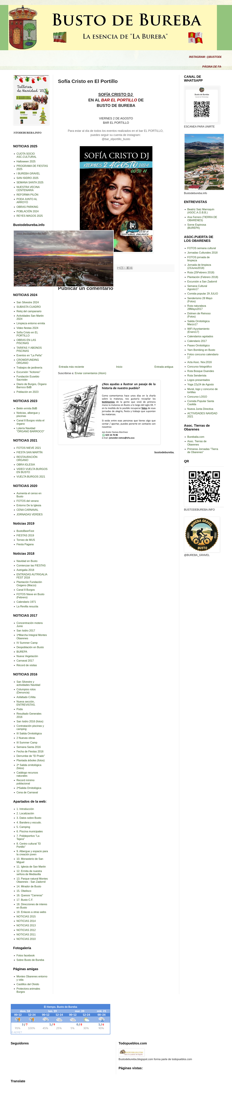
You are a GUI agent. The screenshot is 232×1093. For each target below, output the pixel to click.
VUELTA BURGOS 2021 (31, 476)
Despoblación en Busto (30, 647)
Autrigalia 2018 (25, 570)
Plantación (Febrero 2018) (202, 277)
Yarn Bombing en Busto (201, 350)
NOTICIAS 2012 (26, 930)
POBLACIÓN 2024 (28, 211)
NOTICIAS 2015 (26, 916)
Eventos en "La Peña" (29, 355)
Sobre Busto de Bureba (30, 960)
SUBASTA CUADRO (29, 306)
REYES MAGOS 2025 (30, 215)
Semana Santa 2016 (29, 747)
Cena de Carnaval (27, 792)
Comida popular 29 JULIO (202, 293)
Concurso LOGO (197, 396)
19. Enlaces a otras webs (31, 912)
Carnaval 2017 (25, 660)
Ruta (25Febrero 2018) (200, 272)
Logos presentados (198, 380)
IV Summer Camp (27, 642)
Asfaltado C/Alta (26, 697)
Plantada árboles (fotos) (31, 760)
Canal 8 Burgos (26, 589)
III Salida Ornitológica (29, 733)
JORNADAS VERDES (30, 514)
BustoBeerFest (25, 531)
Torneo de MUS (26, 539)
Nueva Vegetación (27, 656)
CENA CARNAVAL (27, 509)
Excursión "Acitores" (28, 372)
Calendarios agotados (200, 336)
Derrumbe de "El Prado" (31, 756)
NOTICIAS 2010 (26, 939)
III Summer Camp (27, 742)
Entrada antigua (164, 366)
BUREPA (22, 651)
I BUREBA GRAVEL (28, 173)
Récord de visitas (27, 665)
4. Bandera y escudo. (29, 822)
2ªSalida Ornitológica (29, 788)
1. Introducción (25, 809)
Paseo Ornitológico (198, 345)
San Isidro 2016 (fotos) (30, 721)
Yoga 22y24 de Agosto (200, 384)
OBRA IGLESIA (26, 464)
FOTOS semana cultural (201, 248)
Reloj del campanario (29, 311)
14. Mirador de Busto (29, 886)
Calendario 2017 (197, 341)
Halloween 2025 (26, 161)
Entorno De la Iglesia (29, 505)
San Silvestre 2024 (28, 302)
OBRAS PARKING (27, 206)
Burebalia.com (195, 436)
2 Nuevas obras (26, 738)
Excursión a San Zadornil (202, 281)
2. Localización (25, 813)
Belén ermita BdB (27, 408)
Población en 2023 (28, 391)
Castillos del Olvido (28, 984)
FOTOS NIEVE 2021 (29, 447)
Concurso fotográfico (199, 366)
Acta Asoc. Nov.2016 (199, 362)
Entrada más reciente (71, 366)
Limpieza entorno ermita (31, 323)
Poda (20, 709)
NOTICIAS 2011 (26, 934)
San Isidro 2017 (26, 630)
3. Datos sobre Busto (29, 817)
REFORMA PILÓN (27, 194)
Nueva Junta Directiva (200, 409)
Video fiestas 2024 (27, 328)
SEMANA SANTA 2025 (30, 182)
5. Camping (23, 827)
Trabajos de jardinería (29, 367)
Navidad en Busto (27, 561)
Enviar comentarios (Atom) (90, 373)
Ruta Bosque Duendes (200, 371)
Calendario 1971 (26, 601)
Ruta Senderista (196, 375)
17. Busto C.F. (25, 899)
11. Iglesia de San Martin (31, 866)
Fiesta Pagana (25, 544)
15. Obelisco (24, 890)
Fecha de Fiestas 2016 (30, 751)
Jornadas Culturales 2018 (202, 252)
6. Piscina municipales (30, 831)
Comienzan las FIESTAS (31, 565)
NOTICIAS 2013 (26, 925)
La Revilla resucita (27, 606)
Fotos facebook (26, 955)
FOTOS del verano (28, 501)
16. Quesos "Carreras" (30, 895)
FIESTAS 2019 (25, 535)
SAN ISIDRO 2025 (28, 178)
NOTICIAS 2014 (26, 921)
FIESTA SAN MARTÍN (30, 452)
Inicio (119, 366)
